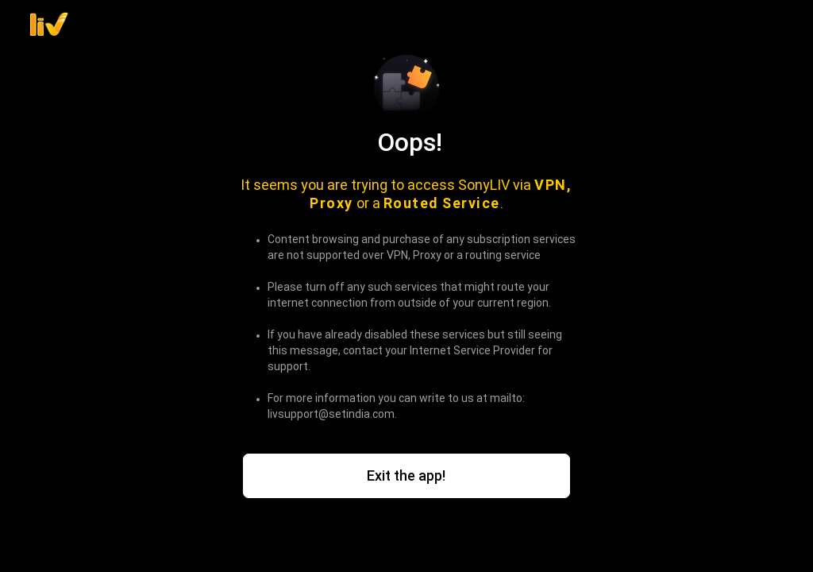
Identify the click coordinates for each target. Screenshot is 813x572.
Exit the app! (406, 475)
